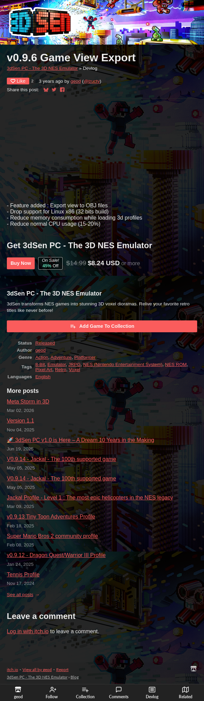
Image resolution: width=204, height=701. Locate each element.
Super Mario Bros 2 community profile (52, 536)
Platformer (85, 357)
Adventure (61, 357)
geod (75, 81)
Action (41, 357)
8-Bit (40, 364)
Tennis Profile (23, 574)
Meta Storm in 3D (28, 401)
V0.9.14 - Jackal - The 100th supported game (61, 459)
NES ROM (176, 364)
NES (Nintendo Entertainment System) (122, 364)
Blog (74, 677)
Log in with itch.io (28, 631)
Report (62, 669)
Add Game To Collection (102, 326)
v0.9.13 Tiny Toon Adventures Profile (51, 517)
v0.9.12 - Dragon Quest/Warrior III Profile (56, 555)
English (43, 376)
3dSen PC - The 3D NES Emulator (42, 68)
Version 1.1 (20, 421)
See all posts (20, 594)
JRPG (74, 364)
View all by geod (37, 669)
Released (45, 343)
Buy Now (21, 263)
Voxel (74, 369)
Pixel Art (43, 369)
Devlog (152, 692)
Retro (60, 369)
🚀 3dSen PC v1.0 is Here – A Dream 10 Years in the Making (80, 440)
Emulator (56, 364)
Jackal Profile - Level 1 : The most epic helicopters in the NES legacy (90, 497)
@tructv (92, 81)
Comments (118, 692)
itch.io (12, 669)
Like (18, 81)
